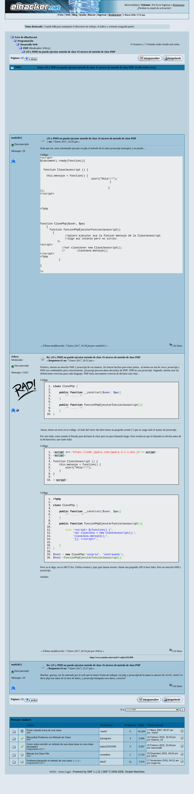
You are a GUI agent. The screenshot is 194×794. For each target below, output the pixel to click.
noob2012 (16, 137)
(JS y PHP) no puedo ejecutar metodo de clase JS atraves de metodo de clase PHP (70, 51)
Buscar (92, 14)
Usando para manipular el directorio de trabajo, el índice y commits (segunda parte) (89, 26)
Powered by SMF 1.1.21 (87, 788)
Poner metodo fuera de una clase (44, 747)
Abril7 (103, 779)
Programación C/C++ (36, 766)
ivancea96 (156, 765)
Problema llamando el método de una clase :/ (50, 777)
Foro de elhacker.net (26, 37)
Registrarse (114, 14)
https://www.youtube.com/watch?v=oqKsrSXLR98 (111, 675)
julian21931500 (108, 763)
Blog (74, 14)
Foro (60, 14)
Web (67, 14)
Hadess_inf (157, 756)
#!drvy (46, 48)
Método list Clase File (38, 770)
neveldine (105, 771)
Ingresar (166, 4)
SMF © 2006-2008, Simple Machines (123, 788)
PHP (25, 48)
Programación (25, 40)
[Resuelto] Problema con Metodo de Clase (49, 754)
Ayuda (82, 14)
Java (29, 750)
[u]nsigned (105, 755)
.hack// (103, 748)
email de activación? (160, 8)
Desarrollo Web (29, 44)
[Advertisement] (97, 102)
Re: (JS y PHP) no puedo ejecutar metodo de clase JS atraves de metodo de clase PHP (93, 357)
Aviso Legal (64, 788)
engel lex (156, 780)
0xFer (154, 773)
